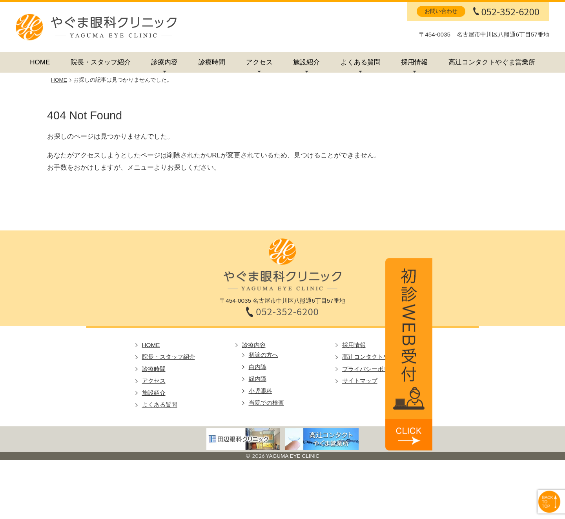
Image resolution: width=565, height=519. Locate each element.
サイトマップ (359, 380)
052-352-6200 (510, 11)
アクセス (259, 62)
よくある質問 (361, 62)
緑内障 (257, 378)
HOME (40, 62)
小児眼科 (260, 390)
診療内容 (164, 62)
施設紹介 (306, 62)
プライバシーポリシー (371, 368)
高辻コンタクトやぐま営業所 (491, 62)
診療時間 (212, 62)
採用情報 (414, 62)
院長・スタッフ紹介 (101, 62)
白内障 (257, 367)
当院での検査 (266, 402)
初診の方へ (263, 354)
